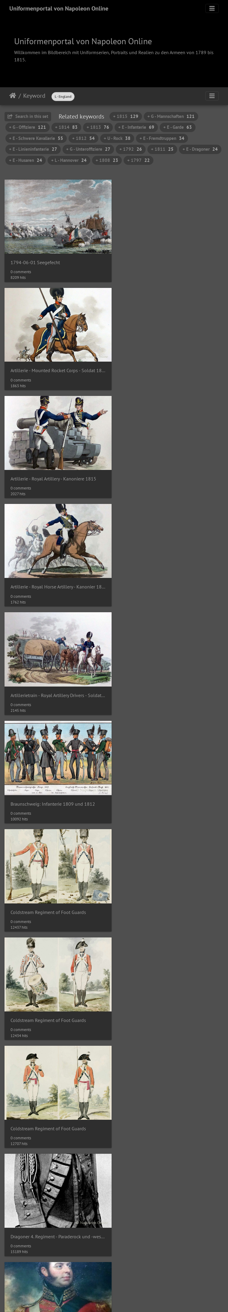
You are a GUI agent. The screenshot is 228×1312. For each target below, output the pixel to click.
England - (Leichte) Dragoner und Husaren (53, 1008)
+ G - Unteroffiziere (88, 149)
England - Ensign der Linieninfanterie (163, 1115)
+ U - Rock (117, 138)
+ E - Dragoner (200, 149)
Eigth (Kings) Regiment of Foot (156, 795)
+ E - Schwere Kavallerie (36, 138)
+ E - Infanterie (136, 127)
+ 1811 (162, 149)
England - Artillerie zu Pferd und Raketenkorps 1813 (57, 1115)
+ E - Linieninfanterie (33, 149)
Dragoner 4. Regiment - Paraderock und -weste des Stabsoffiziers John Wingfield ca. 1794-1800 (171, 688)
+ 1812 (83, 138)
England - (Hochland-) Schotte (155, 901)
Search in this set (28, 116)
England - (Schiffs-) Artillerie (153, 1008)
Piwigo (126, 1287)
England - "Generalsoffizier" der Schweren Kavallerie (57, 901)
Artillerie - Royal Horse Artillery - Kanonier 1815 (171, 368)
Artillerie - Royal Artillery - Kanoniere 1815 (53, 368)
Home (12, 95)
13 (134, 1264)
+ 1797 (138, 160)
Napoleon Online (101, 1295)
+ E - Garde (177, 127)
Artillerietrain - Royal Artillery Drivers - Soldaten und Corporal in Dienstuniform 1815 (57, 474)
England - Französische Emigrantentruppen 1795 (171, 1221)
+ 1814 (66, 127)
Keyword (34, 96)
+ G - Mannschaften (171, 116)
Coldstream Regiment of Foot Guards (48, 581)
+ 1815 (125, 116)
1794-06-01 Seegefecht (35, 261)
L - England (63, 96)
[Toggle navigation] (212, 8)
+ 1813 (98, 127)
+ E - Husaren (25, 160)
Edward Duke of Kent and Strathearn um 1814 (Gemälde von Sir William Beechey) (57, 795)
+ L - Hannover (69, 160)
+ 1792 (130, 149)
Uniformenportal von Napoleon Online (58, 8)
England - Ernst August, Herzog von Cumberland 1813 (57, 1221)
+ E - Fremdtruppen (162, 138)
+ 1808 (107, 160)
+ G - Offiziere (27, 127)
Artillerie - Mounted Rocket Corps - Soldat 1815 (171, 261)
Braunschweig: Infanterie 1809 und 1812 (167, 474)
